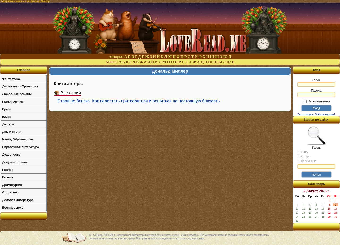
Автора (303, 156)
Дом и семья (11, 132)
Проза (6, 109)
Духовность (11, 154)
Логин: (316, 83)
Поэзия (7, 177)
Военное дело (13, 207)
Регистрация (305, 114)
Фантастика (11, 79)
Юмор (6, 116)
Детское (8, 124)
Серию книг (306, 161)
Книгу (302, 152)
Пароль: (316, 93)
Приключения (12, 101)
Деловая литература (18, 200)
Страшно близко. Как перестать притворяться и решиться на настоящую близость (138, 101)
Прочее (7, 169)
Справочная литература (20, 147)
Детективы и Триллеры (20, 86)
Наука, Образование (17, 139)
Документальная (15, 162)
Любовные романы (17, 94)
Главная (23, 70)
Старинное (10, 192)
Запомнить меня (317, 101)
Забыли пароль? (325, 114)
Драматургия (12, 185)
